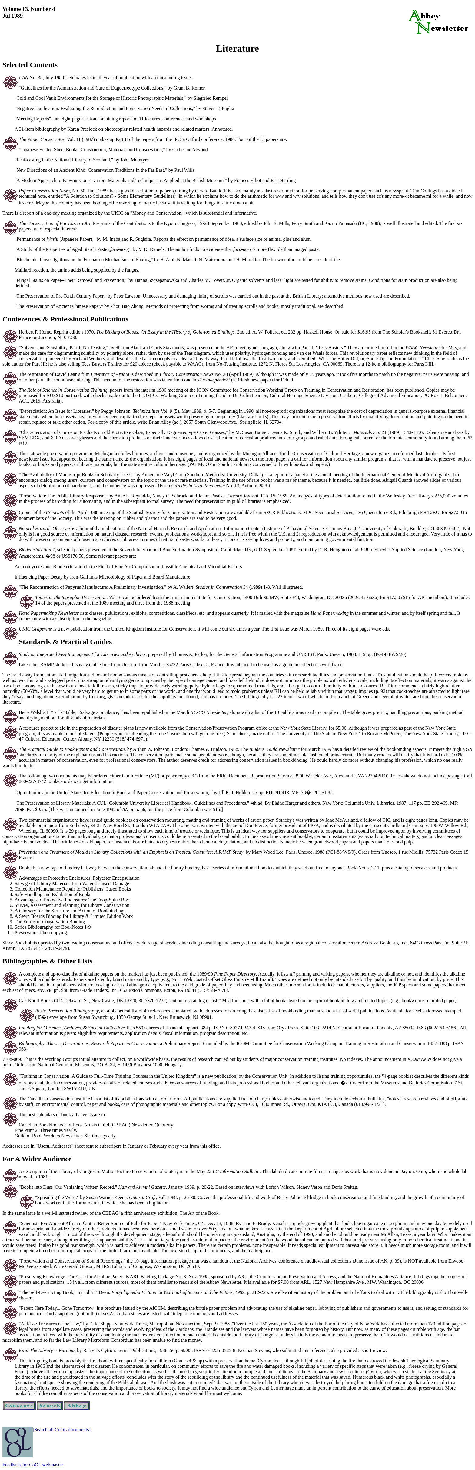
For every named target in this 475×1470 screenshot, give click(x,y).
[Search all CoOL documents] (62, 1429)
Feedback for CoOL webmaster (32, 1464)
